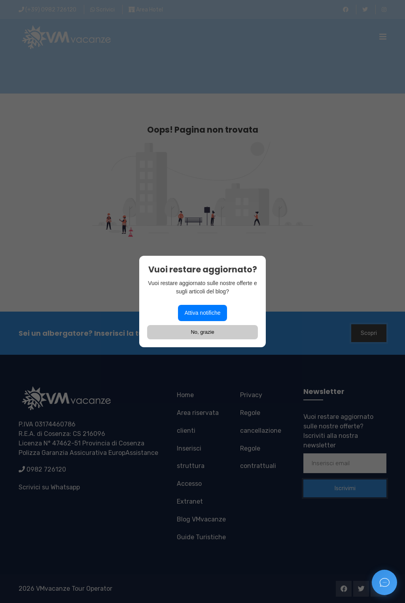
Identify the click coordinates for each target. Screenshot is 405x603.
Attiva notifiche (202, 313)
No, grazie (202, 332)
